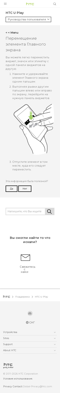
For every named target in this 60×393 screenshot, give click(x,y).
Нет (25, 188)
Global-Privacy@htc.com (37, 386)
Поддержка (22, 296)
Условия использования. (18, 378)
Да (11, 188)
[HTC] (30, 4)
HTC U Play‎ (41, 296)
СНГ (32, 322)
